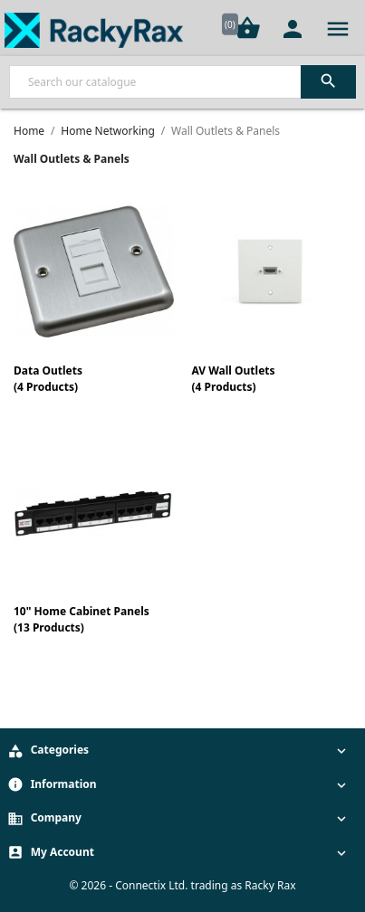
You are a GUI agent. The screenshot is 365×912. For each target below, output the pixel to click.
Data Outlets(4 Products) (48, 378)
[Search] (182, 82)
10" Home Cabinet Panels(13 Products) (81, 619)
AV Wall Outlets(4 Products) (233, 378)
